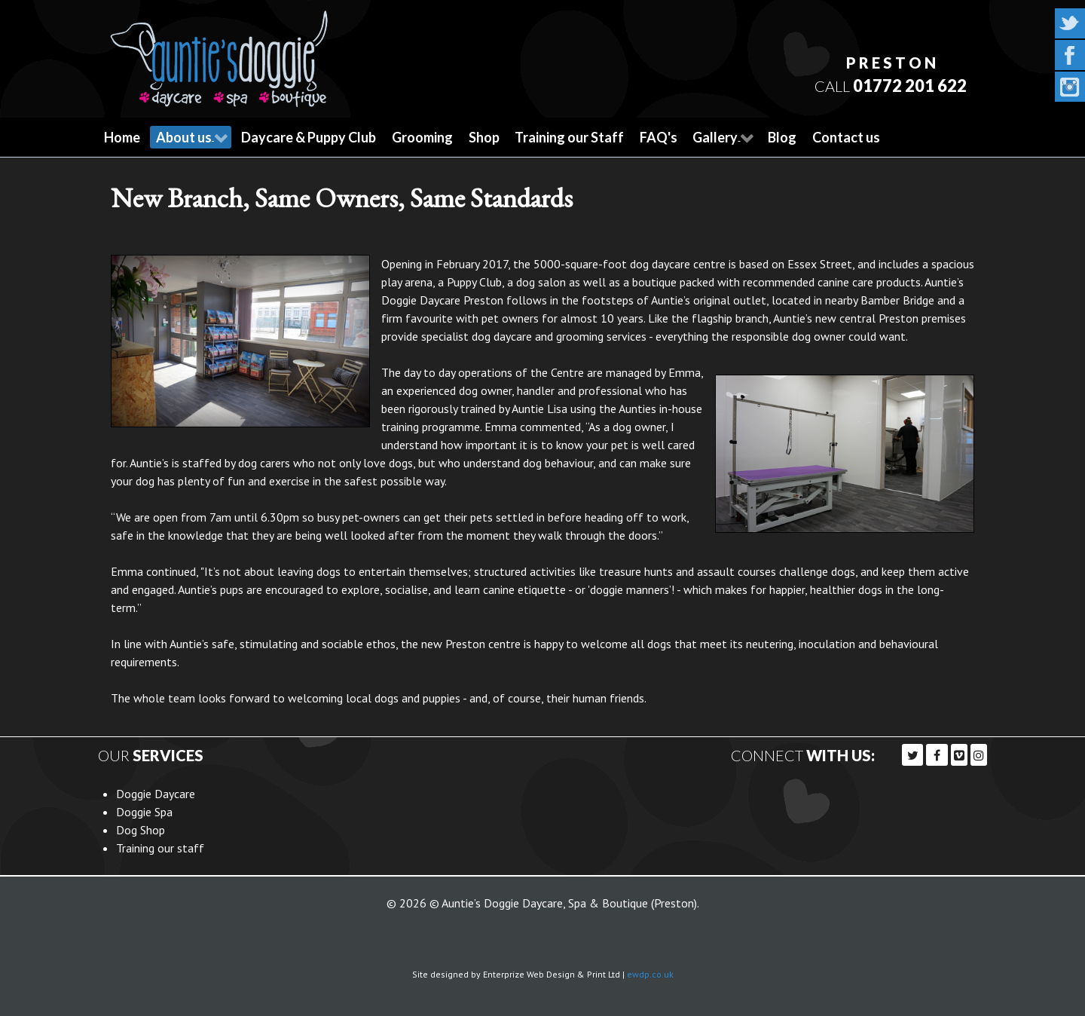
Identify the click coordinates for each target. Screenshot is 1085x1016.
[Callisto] (219, 52)
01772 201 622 (908, 85)
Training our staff (160, 845)
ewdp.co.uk (650, 972)
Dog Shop (140, 827)
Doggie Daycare (155, 791)
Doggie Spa (144, 809)
